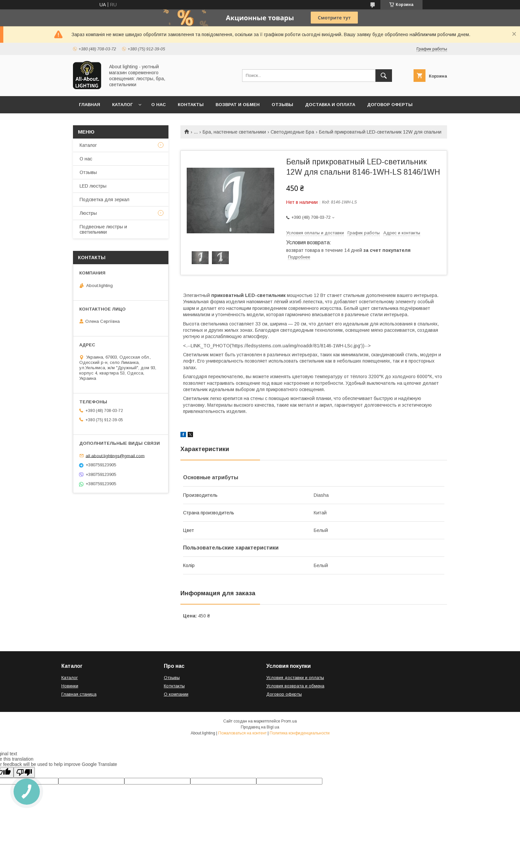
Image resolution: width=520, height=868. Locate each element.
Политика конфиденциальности (300, 733)
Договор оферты (390, 104)
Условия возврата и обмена (295, 685)
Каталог (122, 104)
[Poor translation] (24, 772)
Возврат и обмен (238, 104)
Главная (89, 104)
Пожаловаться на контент (242, 733)
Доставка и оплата (330, 104)
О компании (176, 694)
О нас (158, 104)
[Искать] (383, 75)
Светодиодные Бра (292, 132)
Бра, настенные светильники (234, 132)
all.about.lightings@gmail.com (115, 455)
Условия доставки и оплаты (295, 677)
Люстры (88, 213)
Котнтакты (174, 685)
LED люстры (93, 186)
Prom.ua (289, 721)
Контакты (191, 104)
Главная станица (79, 694)
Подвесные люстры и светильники (103, 229)
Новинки (69, 685)
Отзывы (282, 104)
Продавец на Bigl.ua (260, 727)
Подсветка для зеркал (104, 199)
